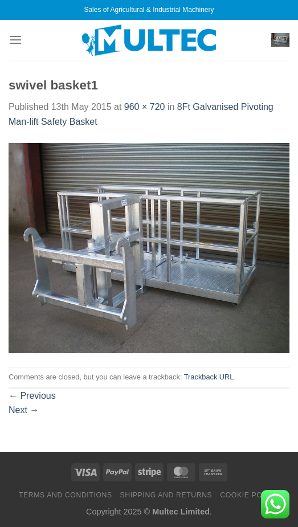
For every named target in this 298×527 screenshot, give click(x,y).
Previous (32, 396)
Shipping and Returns (166, 495)
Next (24, 410)
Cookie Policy (249, 495)
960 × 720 (144, 107)
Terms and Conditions (65, 495)
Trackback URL (209, 377)
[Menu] (15, 40)
